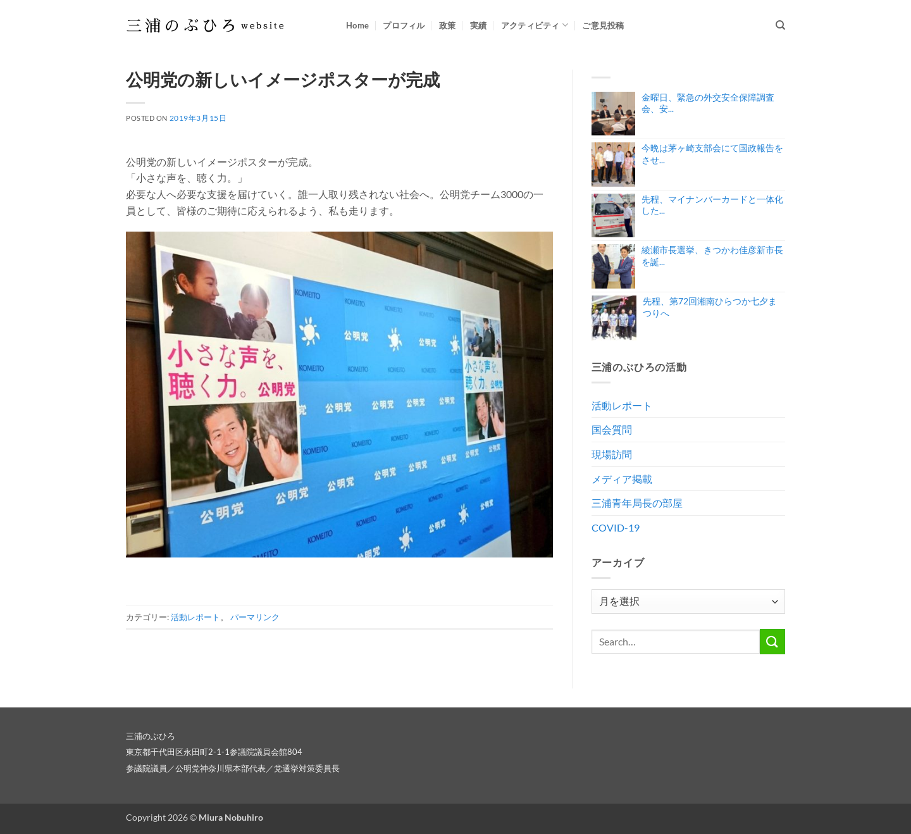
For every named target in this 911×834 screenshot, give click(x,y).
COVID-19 (616, 527)
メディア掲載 (622, 479)
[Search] (780, 25)
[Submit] (772, 641)
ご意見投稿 (603, 25)
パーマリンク (255, 617)
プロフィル (404, 25)
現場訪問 (612, 454)
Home (357, 25)
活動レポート (195, 617)
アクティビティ (534, 25)
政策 (447, 25)
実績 (478, 25)
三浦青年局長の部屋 (637, 503)
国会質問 (612, 429)
